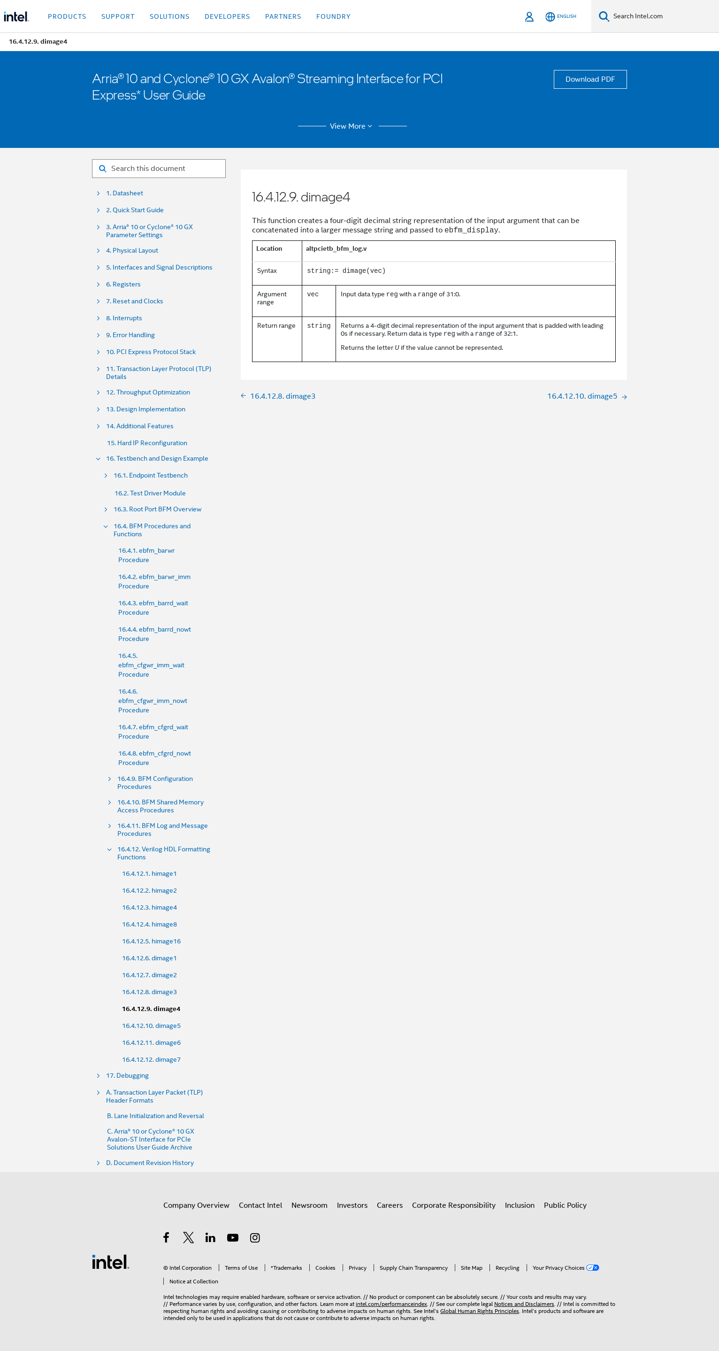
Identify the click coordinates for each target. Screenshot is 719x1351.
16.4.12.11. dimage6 (151, 1042)
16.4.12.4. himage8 (149, 924)
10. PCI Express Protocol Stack (151, 352)
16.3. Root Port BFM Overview (157, 509)
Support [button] (118, 16)
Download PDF (590, 79)
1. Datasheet (124, 193)
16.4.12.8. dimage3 (149, 992)
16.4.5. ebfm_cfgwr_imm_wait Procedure (151, 665)
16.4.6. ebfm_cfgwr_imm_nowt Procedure (152, 700)
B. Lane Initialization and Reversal (155, 1116)
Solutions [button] (170, 16)
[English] (561, 16)
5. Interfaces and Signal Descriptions (159, 267)
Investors (352, 1205)
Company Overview (196, 1205)
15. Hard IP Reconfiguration (147, 443)
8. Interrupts (124, 318)
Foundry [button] (333, 16)
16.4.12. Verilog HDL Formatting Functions (163, 853)
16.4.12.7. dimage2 (149, 975)
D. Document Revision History (150, 1163)
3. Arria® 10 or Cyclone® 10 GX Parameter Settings (149, 231)
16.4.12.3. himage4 (149, 907)
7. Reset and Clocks (134, 301)
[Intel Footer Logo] (111, 1261)
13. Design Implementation (145, 409)
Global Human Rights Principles (479, 1310)
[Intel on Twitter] (189, 1239)
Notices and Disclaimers (524, 1303)
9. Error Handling (130, 335)
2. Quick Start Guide (135, 210)
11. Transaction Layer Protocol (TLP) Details (158, 373)
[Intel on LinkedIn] (211, 1239)
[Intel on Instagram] (255, 1239)
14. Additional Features (140, 426)
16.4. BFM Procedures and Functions (152, 530)
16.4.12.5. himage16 (151, 941)
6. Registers (123, 284)
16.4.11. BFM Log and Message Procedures (162, 830)
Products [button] (67, 16)
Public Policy (565, 1205)
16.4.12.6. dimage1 (149, 958)
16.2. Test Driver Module (150, 493)
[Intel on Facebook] (167, 1239)
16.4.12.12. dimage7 (151, 1059)
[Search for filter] (159, 168)
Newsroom (309, 1205)
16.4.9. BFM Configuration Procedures (155, 783)
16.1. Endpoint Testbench (151, 475)
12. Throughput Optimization (148, 392)
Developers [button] (227, 16)
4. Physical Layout (132, 251)
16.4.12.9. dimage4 (151, 1008)
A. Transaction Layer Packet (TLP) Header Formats (154, 1096)
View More (352, 126)
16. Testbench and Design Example (157, 459)
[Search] (604, 16)
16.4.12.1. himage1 (149, 873)
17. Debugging (127, 1076)
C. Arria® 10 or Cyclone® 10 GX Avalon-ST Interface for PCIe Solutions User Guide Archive (150, 1139)
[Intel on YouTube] (233, 1239)
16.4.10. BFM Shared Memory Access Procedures (160, 806)
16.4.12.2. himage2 (149, 890)
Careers (390, 1205)
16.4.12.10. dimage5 (151, 1025)
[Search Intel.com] (664, 16)
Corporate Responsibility (454, 1205)
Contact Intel (260, 1205)
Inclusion (520, 1205)
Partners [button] (283, 16)
